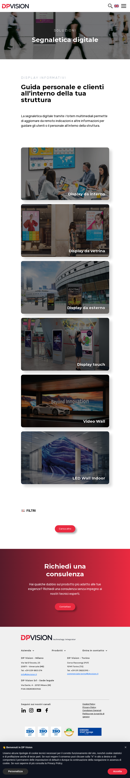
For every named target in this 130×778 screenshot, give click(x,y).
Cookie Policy (89, 704)
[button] (125, 747)
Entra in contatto (95, 650)
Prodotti (59, 650)
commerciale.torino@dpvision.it (82, 674)
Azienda (27, 650)
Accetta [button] (117, 771)
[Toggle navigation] (123, 6)
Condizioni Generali (92, 710)
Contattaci (65, 606)
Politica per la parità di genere (93, 715)
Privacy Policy (89, 707)
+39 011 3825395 (79, 670)
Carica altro (65, 528)
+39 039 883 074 (33, 670)
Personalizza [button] (15, 771)
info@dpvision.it (29, 674)
